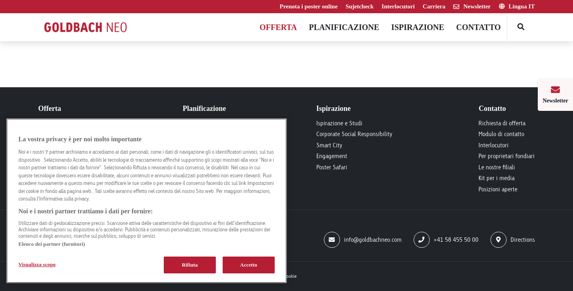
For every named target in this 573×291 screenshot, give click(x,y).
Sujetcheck (360, 6)
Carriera (434, 6)
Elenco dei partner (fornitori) (51, 244)
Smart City (329, 145)
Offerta (278, 27)
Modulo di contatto (501, 134)
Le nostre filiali (497, 167)
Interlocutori (398, 6)
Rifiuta (190, 265)
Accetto (248, 265)
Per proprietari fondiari (507, 156)
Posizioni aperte (498, 189)
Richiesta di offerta (502, 123)
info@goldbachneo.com (363, 240)
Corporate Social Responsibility (354, 134)
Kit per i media (497, 178)
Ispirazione (417, 27)
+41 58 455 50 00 (446, 240)
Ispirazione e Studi (339, 123)
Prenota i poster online (308, 6)
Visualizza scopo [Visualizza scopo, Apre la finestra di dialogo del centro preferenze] (37, 264)
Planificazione (344, 27)
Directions (513, 240)
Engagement (331, 156)
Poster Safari (331, 167)
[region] (146, 200)
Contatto (478, 27)
